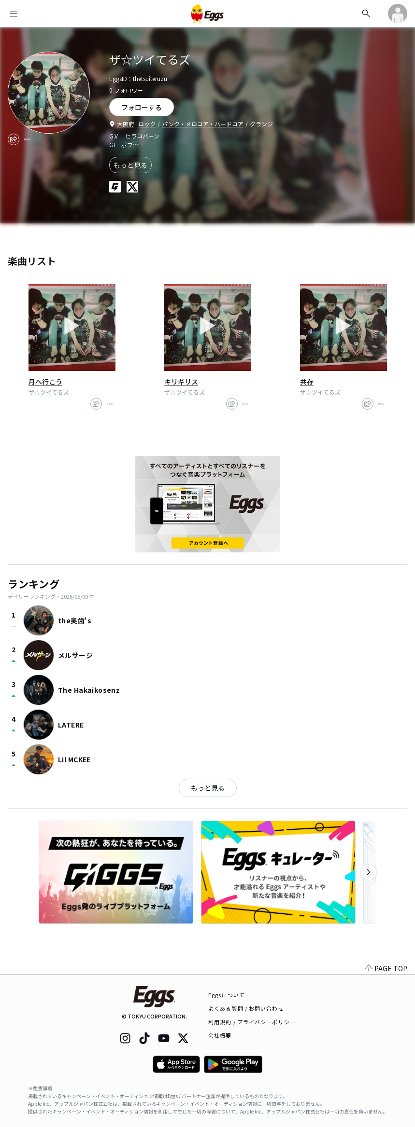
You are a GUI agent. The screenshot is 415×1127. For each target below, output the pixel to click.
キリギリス (181, 381)
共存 (307, 381)
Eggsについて (226, 995)
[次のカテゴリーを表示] (368, 872)
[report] (27, 139)
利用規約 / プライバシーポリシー (252, 1022)
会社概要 (219, 1035)
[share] (13, 139)
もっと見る (130, 165)
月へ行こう (45, 381)
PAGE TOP (386, 968)
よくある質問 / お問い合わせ (246, 1008)
